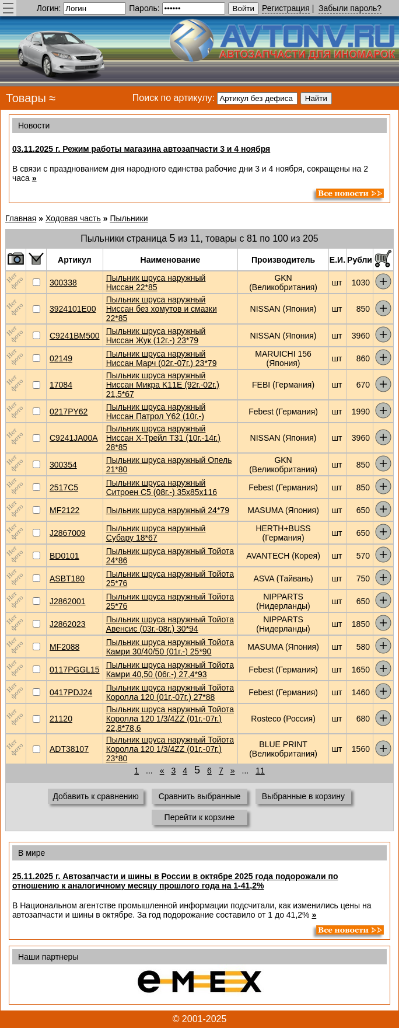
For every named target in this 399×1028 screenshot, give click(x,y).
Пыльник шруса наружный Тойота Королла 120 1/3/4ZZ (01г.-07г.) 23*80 (170, 749)
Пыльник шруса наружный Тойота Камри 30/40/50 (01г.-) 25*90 (170, 646)
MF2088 (64, 646)
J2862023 (68, 624)
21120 (61, 718)
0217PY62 (69, 411)
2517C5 (64, 487)
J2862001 (68, 601)
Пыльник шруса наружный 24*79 (167, 510)
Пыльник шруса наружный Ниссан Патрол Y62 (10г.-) (156, 411)
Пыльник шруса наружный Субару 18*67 (156, 533)
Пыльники (129, 218)
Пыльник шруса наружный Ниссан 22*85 (156, 282)
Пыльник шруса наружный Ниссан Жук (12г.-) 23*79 (156, 335)
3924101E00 (73, 308)
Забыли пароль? (350, 8)
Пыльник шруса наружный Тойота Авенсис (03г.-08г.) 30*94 (170, 624)
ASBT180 (67, 578)
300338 (63, 282)
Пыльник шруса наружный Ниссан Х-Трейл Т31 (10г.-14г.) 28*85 (163, 438)
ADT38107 (69, 749)
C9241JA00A (74, 437)
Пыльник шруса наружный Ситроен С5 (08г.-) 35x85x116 (161, 487)
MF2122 (64, 510)
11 (260, 770)
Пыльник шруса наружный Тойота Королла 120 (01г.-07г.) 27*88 (170, 692)
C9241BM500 (75, 335)
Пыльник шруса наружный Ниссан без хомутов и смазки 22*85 (161, 309)
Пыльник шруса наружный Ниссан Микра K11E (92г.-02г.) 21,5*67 (162, 385)
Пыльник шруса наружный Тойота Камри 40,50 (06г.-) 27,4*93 (170, 669)
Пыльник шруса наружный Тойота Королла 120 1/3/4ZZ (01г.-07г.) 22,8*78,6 (170, 719)
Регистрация (286, 8)
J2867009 (68, 533)
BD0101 (64, 555)
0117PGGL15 (75, 669)
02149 (61, 358)
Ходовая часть (73, 218)
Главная (20, 218)
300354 (63, 464)
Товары (26, 98)
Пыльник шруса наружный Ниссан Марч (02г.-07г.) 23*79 (161, 358)
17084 (61, 384)
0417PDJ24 (71, 692)
